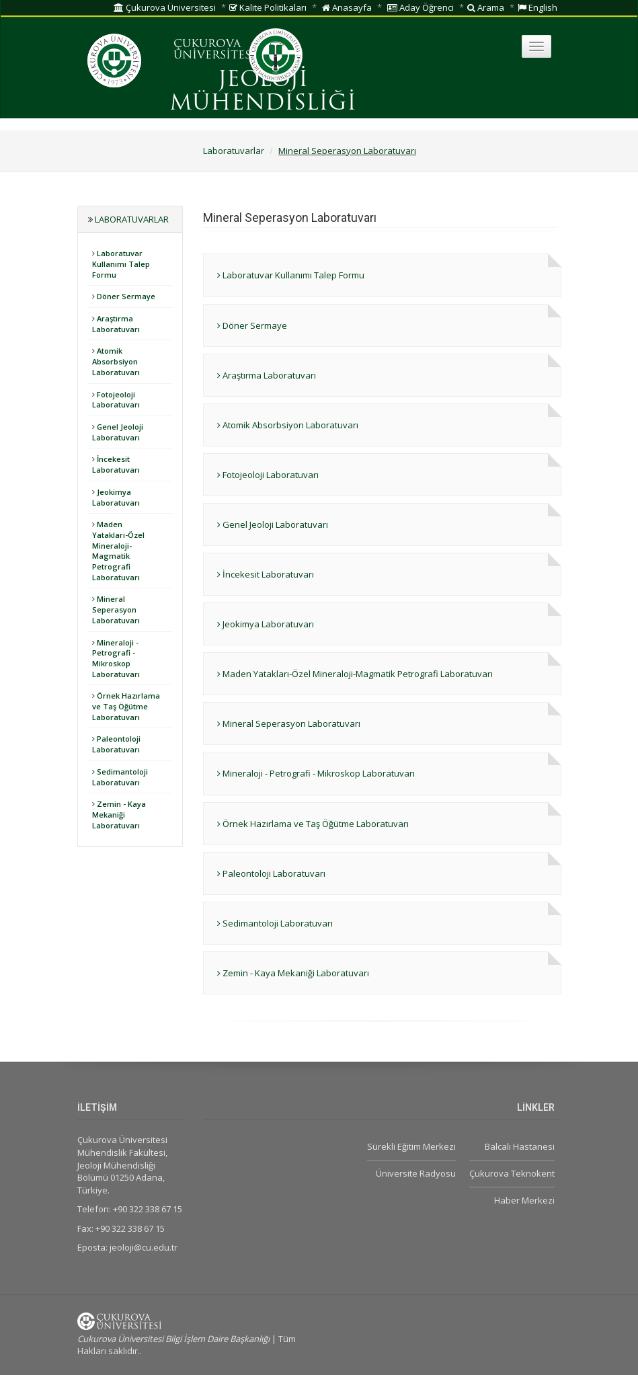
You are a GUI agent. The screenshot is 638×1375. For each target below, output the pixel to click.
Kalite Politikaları (268, 7)
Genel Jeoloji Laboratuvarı (117, 432)
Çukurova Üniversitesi (165, 7)
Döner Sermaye (123, 296)
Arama (485, 7)
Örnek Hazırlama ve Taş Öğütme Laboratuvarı (126, 706)
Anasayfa (347, 7)
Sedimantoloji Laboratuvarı (120, 777)
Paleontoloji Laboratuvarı (116, 744)
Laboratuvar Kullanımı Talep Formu (121, 263)
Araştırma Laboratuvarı (116, 323)
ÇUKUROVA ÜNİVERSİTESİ (214, 50)
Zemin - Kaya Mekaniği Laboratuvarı (119, 814)
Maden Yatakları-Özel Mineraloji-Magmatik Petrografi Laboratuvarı (118, 550)
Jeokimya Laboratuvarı (116, 497)
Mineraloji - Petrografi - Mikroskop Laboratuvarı (116, 658)
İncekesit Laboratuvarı (116, 464)
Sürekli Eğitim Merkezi (411, 1146)
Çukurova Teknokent (512, 1173)
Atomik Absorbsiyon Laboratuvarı (116, 361)
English (537, 7)
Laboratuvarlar (233, 151)
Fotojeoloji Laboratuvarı (116, 399)
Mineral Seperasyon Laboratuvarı (347, 151)
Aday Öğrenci (420, 7)
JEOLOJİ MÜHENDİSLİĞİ (262, 92)
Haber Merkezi (524, 1200)
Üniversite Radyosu (416, 1173)
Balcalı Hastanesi (520, 1146)
